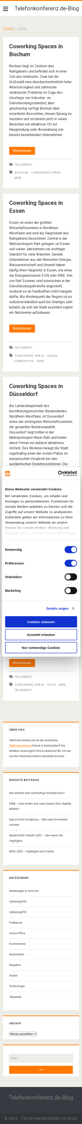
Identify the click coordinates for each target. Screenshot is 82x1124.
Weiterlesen (24, 151)
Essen (52, 355)
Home (8, 29)
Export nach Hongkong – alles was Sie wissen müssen (38, 822)
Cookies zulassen (41, 622)
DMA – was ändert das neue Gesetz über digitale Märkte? (40, 806)
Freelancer (15, 922)
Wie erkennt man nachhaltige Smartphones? (37, 793)
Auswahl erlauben (41, 635)
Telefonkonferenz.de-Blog (46, 8)
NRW (18, 177)
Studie (13, 975)
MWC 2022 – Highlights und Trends (31, 851)
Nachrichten (16, 954)
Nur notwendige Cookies (41, 647)
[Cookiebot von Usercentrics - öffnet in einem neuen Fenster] (58, 473)
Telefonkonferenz (20, 745)
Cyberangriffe (17, 901)
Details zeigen (57, 608)
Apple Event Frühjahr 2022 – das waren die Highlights (36, 838)
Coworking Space (46, 172)
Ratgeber (15, 965)
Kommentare (17, 943)
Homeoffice (24, 361)
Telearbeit (24, 164)
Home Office (17, 933)
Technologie (17, 986)
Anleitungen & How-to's (24, 890)
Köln (51, 684)
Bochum (21, 172)
